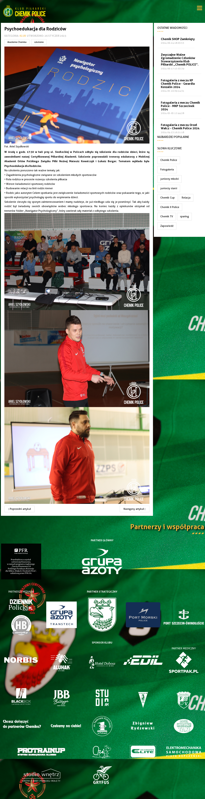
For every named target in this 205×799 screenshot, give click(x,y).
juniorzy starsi (168, 188)
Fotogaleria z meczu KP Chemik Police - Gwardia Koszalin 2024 (178, 84)
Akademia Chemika (16, 42)
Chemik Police (168, 160)
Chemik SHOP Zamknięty (178, 39)
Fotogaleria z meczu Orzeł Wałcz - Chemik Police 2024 (180, 126)
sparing (184, 216)
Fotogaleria (167, 169)
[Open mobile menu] (199, 9)
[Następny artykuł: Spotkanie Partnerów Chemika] (134, 509)
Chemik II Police (169, 207)
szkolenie (39, 42)
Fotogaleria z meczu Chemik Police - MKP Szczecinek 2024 (180, 106)
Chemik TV (166, 216)
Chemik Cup (167, 197)
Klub (23, 35)
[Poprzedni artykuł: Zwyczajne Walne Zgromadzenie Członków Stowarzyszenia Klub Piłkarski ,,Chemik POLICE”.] (19, 509)
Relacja (186, 197)
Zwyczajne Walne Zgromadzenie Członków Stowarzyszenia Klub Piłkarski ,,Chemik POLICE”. (180, 59)
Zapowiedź (166, 226)
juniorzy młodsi (169, 178)
